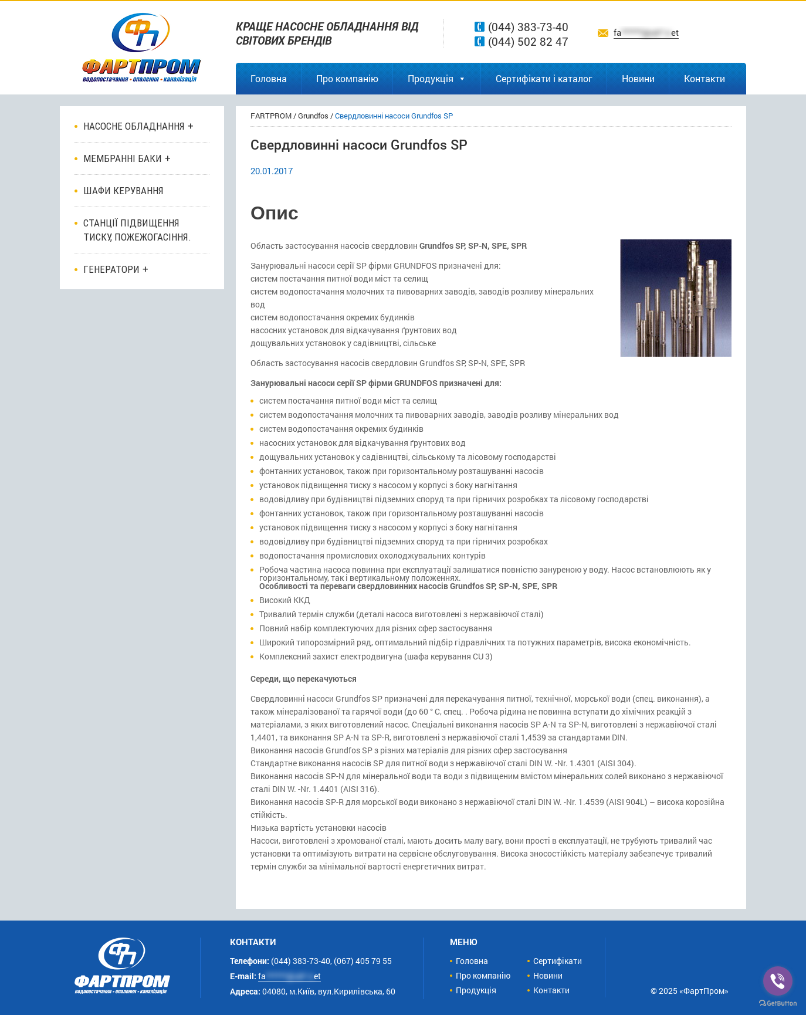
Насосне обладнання (134, 126)
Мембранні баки (122, 158)
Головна (268, 78)
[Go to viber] (778, 981)
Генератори (111, 269)
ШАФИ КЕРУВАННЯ (123, 191)
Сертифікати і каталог (544, 78)
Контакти (704, 78)
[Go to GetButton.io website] (778, 1003)
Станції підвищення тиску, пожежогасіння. (137, 230)
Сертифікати (557, 960)
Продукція (437, 78)
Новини (638, 78)
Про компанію (347, 78)
